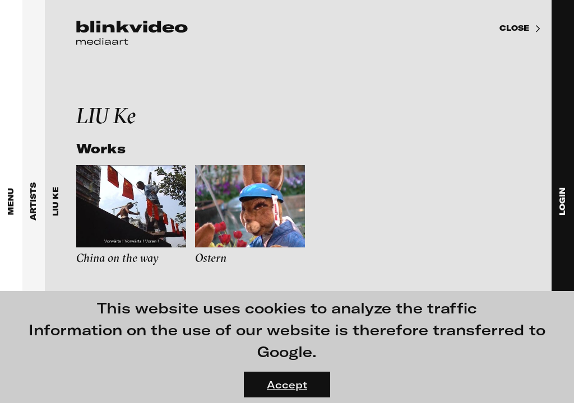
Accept (287, 384)
